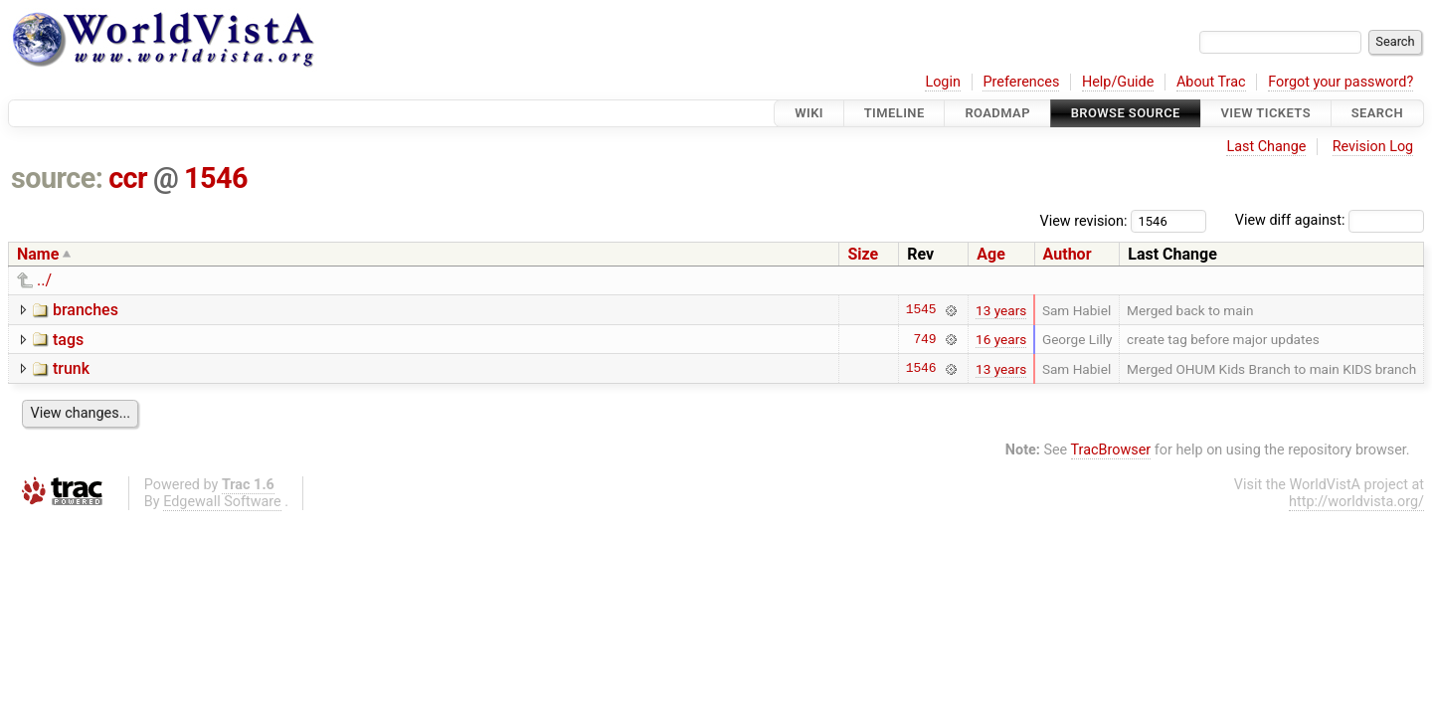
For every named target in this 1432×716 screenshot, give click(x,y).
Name (38, 254)
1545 (921, 310)
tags (68, 339)
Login (943, 82)
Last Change (1266, 146)
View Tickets (1266, 112)
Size (862, 254)
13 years (1001, 310)
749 (924, 339)
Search (1377, 112)
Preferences (1021, 82)
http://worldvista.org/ (1356, 501)
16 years (1001, 339)
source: (57, 178)
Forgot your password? (1340, 82)
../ (44, 279)
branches (85, 309)
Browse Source (1125, 112)
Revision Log (1373, 146)
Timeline (894, 112)
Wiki (809, 112)
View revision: (1084, 220)
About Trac (1211, 82)
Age (991, 254)
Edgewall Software (222, 501)
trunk (71, 368)
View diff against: (1329, 220)
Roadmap (997, 112)
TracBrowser (1111, 450)
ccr (127, 178)
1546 (216, 178)
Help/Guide (1118, 82)
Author (1067, 254)
